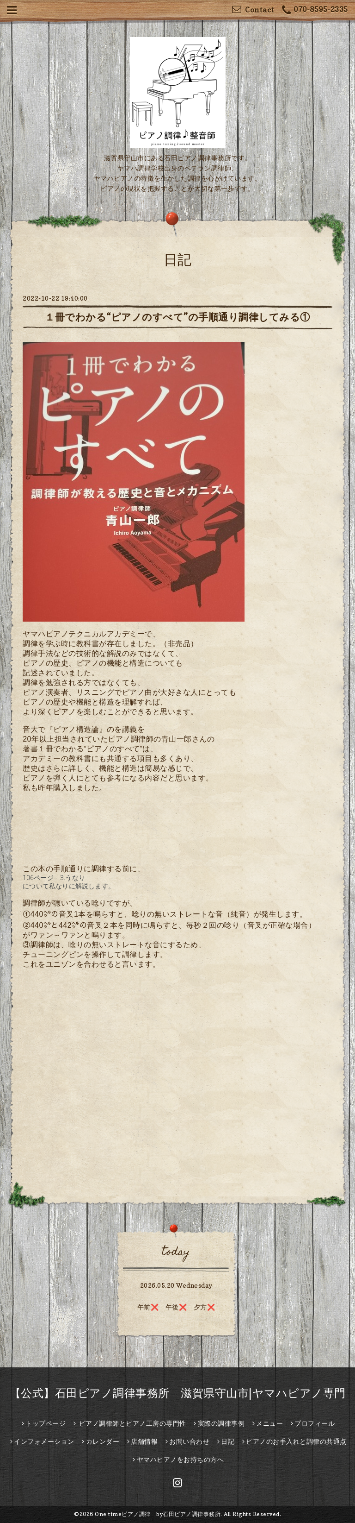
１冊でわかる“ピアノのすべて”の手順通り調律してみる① (177, 317)
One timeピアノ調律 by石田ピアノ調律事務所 (157, 1513)
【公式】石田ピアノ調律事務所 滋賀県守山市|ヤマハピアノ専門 (178, 1393)
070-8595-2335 (315, 10)
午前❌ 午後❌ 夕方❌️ (176, 1307)
